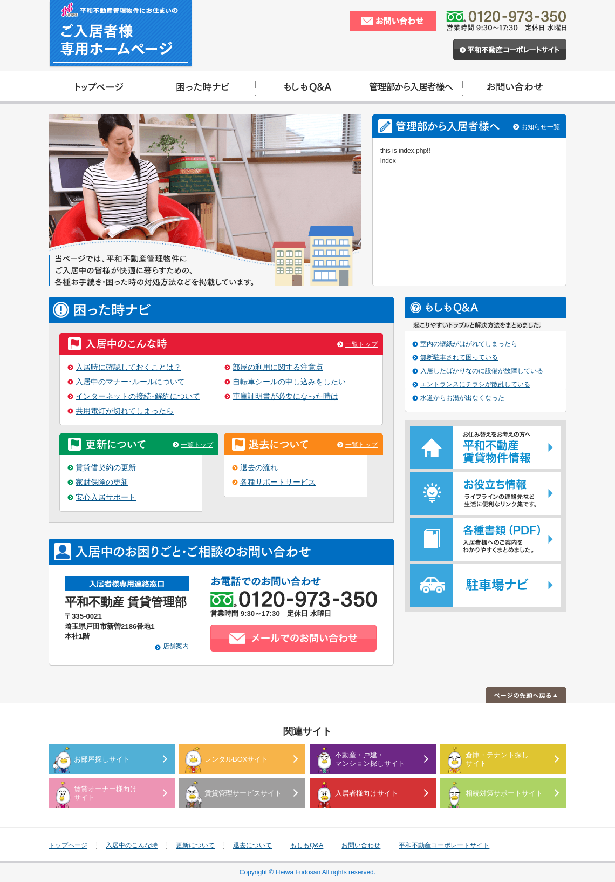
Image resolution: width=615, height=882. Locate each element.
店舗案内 (176, 646)
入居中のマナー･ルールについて (130, 382)
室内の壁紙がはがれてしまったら (468, 344)
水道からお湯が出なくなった (462, 398)
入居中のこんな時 (132, 845)
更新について (195, 845)
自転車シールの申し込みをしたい (289, 382)
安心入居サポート (106, 497)
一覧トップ (361, 344)
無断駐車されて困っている (459, 357)
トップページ (68, 845)
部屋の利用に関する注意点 (278, 367)
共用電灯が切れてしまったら (125, 411)
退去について (252, 845)
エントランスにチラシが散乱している (475, 384)
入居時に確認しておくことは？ (128, 367)
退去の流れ (259, 468)
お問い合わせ (360, 845)
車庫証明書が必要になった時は (285, 396)
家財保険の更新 (102, 482)
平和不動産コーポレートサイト (444, 845)
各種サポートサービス (278, 482)
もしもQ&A (306, 845)
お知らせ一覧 (540, 127)
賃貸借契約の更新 (106, 468)
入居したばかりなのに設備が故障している (481, 371)
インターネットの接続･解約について (138, 396)
